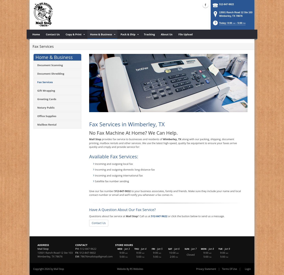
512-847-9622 (226, 4)
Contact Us (99, 223)
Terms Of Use (229, 269)
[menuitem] (36, 34)
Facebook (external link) (205, 5)
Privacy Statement (206, 269)
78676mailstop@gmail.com (96, 256)
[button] (229, 24)
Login (248, 269)
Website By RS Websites (130, 269)
